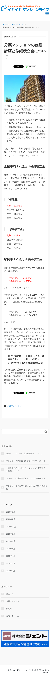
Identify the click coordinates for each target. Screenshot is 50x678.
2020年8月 (10, 512)
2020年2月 (10, 519)
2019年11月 (11, 527)
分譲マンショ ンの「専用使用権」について (24, 453)
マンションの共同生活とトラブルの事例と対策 (25, 478)
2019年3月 (10, 563)
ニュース (10, 594)
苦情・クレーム (12, 616)
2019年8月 (10, 534)
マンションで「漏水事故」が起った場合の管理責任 (26, 487)
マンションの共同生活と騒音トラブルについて (25, 461)
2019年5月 (10, 549)
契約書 (9, 608)
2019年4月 (10, 556)
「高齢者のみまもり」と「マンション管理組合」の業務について (26, 469)
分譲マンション (14, 406)
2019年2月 (10, 571)
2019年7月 (10, 541)
